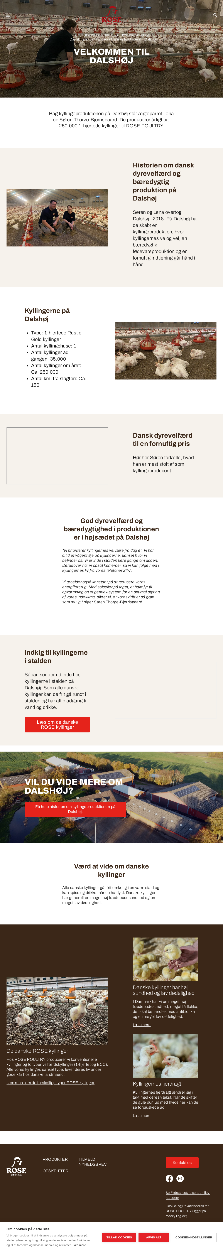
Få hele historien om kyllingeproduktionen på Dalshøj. (75, 809)
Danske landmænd (126, 39)
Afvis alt (153, 1237)
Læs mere (142, 1025)
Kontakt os (182, 1162)
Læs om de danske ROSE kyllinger (57, 725)
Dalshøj (151, 39)
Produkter (55, 1159)
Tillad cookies (119, 1237)
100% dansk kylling (134, 35)
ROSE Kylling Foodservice (95, 35)
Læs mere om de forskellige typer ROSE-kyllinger (51, 1083)
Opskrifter (56, 1171)
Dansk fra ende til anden (89, 39)
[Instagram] (180, 1178)
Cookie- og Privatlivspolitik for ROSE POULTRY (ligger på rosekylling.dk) (187, 1211)
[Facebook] (169, 1178)
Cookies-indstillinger (194, 1237)
